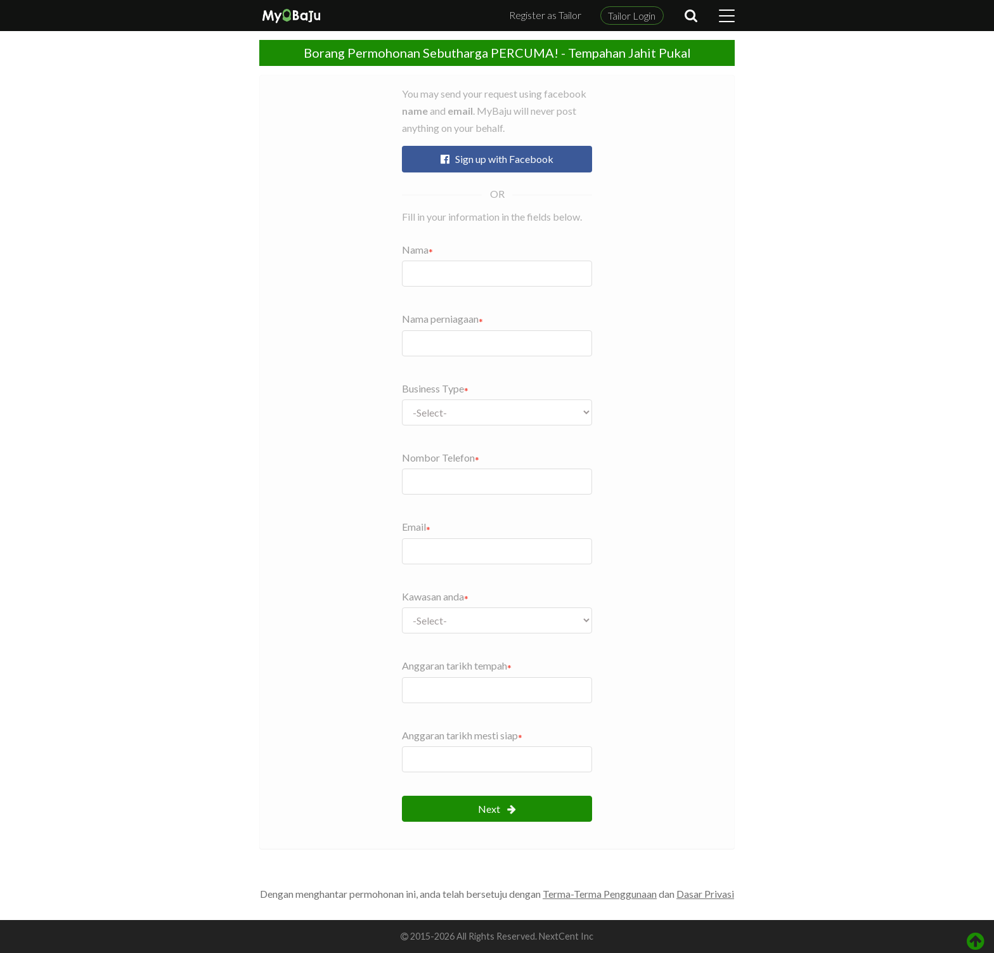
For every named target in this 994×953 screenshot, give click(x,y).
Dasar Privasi (705, 894)
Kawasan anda (433, 596)
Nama (415, 249)
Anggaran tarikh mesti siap (460, 735)
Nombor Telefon (438, 457)
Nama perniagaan (440, 319)
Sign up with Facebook (497, 159)
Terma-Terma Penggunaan (600, 894)
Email (414, 527)
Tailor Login (631, 16)
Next (497, 809)
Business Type (433, 388)
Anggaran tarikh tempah (454, 665)
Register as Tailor (545, 15)
